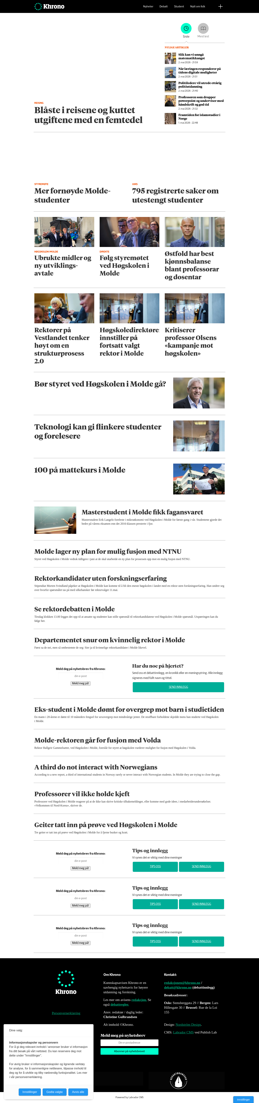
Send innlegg (178, 687)
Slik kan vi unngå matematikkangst (191, 56)
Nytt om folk (197, 8)
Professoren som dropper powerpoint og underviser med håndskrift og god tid (201, 101)
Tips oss (155, 866)
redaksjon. (139, 1000)
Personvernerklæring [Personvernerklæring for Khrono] (66, 1013)
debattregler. (119, 1004)
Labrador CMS (183, 1032)
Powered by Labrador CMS (129, 1097)
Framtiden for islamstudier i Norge (199, 117)
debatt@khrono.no (178, 987)
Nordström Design (188, 1024)
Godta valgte (54, 1091)
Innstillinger (243, 1099)
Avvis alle (78, 1091)
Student (179, 8)
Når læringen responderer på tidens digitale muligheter (199, 70)
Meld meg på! (80, 683)
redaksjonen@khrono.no (182, 983)
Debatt (164, 8)
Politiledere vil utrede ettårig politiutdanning (199, 85)
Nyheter (148, 8)
